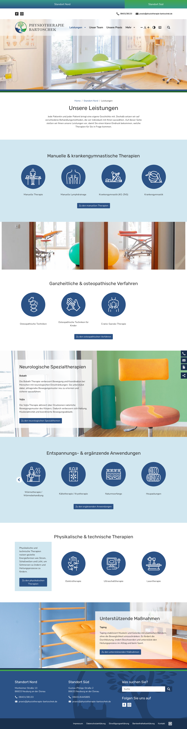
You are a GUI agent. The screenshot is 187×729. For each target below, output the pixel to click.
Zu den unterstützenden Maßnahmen (120, 652)
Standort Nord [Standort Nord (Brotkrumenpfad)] (91, 100)
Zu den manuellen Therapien (93, 205)
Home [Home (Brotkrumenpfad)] (77, 100)
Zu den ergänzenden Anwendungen (93, 506)
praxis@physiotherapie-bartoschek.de (153, 13)
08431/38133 (124, 13)
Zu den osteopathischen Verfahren (93, 336)
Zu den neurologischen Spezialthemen (40, 420)
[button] (168, 27)
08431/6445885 (81, 697)
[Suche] (143, 689)
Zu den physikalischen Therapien (33, 582)
